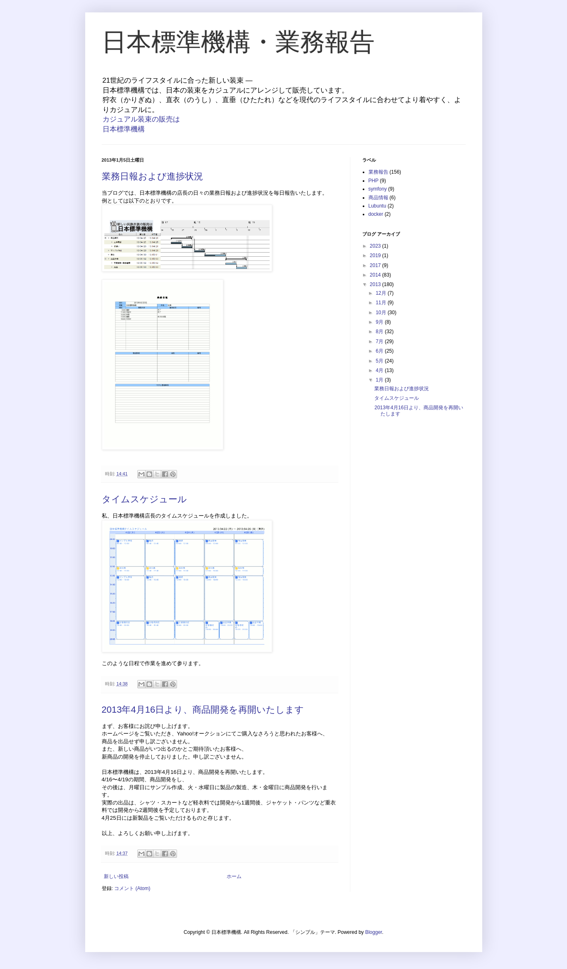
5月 (380, 361)
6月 (380, 351)
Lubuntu (377, 206)
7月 (380, 341)
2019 (376, 255)
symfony (377, 189)
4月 (380, 370)
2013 (376, 284)
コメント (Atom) (132, 888)
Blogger (373, 932)
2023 (376, 246)
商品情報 (378, 197)
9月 (380, 322)
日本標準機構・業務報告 (238, 42)
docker (375, 214)
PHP (373, 181)
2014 (376, 275)
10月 (382, 312)
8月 (380, 331)
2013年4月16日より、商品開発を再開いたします (203, 709)
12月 (382, 293)
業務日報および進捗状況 (152, 176)
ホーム (234, 876)
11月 (382, 302)
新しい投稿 (116, 876)
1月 (380, 380)
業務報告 (378, 172)
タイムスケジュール (144, 499)
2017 (376, 265)
